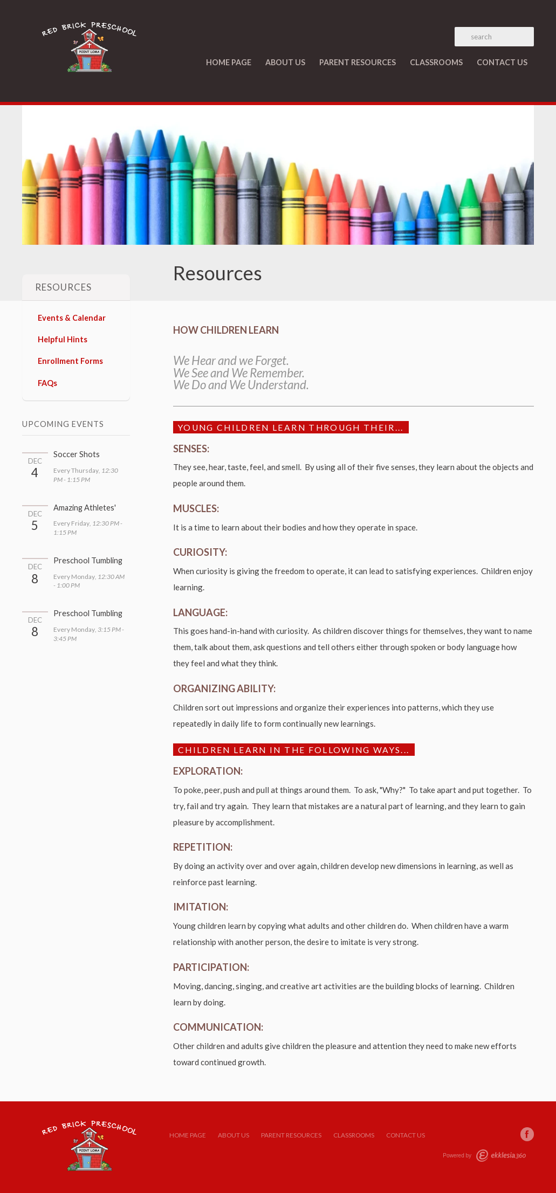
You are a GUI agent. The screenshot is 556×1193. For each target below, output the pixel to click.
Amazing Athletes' (84, 507)
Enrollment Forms (70, 361)
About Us (285, 62)
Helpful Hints (62, 339)
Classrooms (436, 62)
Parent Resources (357, 62)
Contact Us (502, 62)
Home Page (228, 62)
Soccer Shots (76, 454)
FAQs (47, 383)
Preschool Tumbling (87, 560)
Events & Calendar (72, 317)
